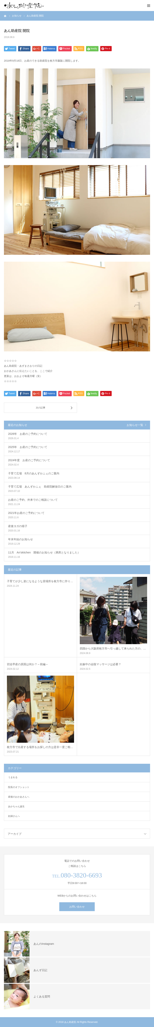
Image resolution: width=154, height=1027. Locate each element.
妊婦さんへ (14, 816)
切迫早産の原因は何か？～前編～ (27, 664)
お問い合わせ (77, 906)
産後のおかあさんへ (18, 796)
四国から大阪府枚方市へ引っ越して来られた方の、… (113, 648)
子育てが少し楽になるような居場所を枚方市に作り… (40, 581)
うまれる (13, 777)
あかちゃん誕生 (16, 806)
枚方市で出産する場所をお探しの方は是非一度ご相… (40, 747)
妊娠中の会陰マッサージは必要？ (100, 664)
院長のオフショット (18, 787)
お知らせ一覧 (135, 425)
